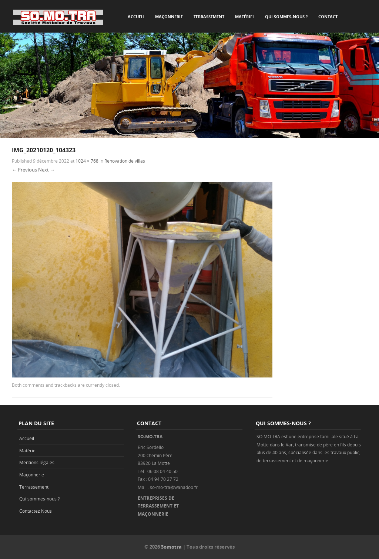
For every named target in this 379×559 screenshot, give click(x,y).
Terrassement (209, 16)
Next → (46, 169)
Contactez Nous (35, 511)
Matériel (245, 16)
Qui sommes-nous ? (286, 16)
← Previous (24, 169)
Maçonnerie (169, 16)
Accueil (136, 16)
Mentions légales (36, 462)
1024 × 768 (87, 161)
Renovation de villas (124, 161)
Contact (328, 16)
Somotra (171, 546)
